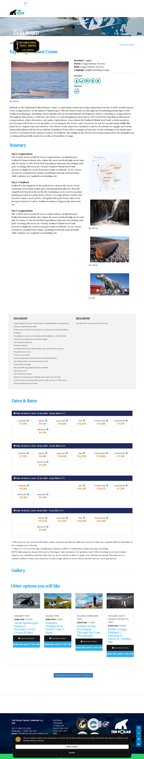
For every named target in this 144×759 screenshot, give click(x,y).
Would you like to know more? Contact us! (73, 675)
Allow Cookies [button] (106, 751)
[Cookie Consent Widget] (72, 751)
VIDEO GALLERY (60, 731)
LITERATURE (58, 725)
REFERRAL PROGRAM (57, 721)
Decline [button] (123, 751)
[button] (28, 420)
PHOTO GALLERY (60, 728)
